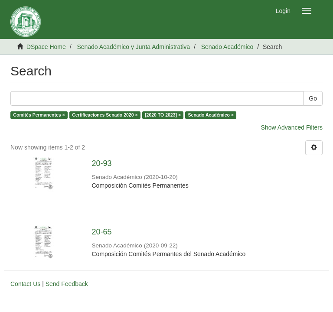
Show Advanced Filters (292, 127)
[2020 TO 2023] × (163, 114)
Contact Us (25, 283)
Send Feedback (67, 283)
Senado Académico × (211, 114)
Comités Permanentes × (39, 114)
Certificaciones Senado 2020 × (104, 114)
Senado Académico (227, 46)
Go (313, 98)
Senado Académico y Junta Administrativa (133, 46)
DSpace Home (46, 46)
